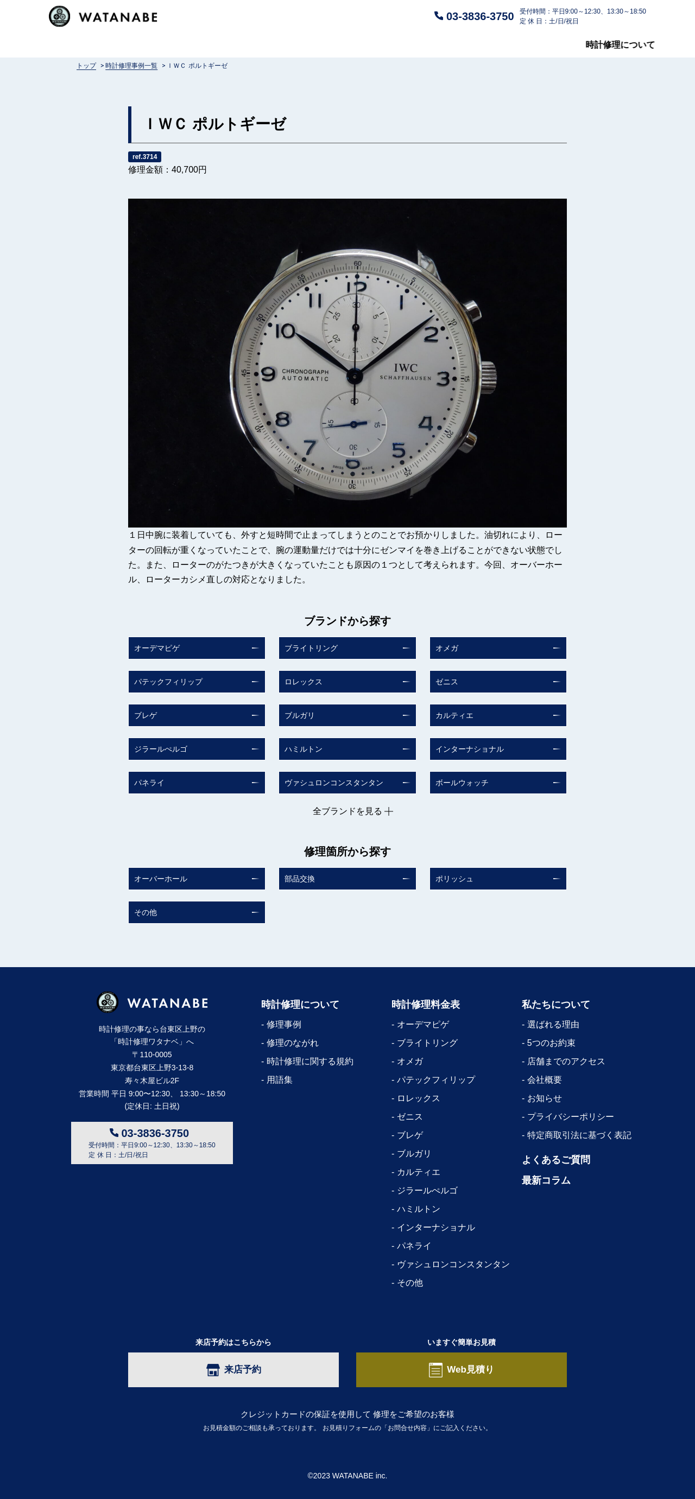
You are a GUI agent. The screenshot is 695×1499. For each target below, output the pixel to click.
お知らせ (544, 1098)
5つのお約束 (551, 1042)
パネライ (149, 782)
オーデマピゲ (157, 648)
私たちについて (495, 45)
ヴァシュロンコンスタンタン (334, 782)
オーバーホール (160, 878)
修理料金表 (222, 45)
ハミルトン (304, 749)
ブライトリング (311, 648)
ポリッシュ (454, 878)
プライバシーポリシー (570, 1116)
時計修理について (83, 45)
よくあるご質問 (356, 45)
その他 (145, 912)
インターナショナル (469, 749)
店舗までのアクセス (566, 1061)
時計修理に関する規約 (310, 1061)
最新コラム (624, 45)
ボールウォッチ (462, 782)
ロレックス (304, 681)
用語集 (280, 1079)
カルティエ (454, 715)
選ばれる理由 (553, 1024)
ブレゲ (145, 715)
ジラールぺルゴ (160, 749)
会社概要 (544, 1079)
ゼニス (446, 681)
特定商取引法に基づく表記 (579, 1135)
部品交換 (300, 878)
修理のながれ (293, 1042)
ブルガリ (300, 715)
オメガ (446, 648)
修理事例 (284, 1024)
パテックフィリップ (168, 681)
